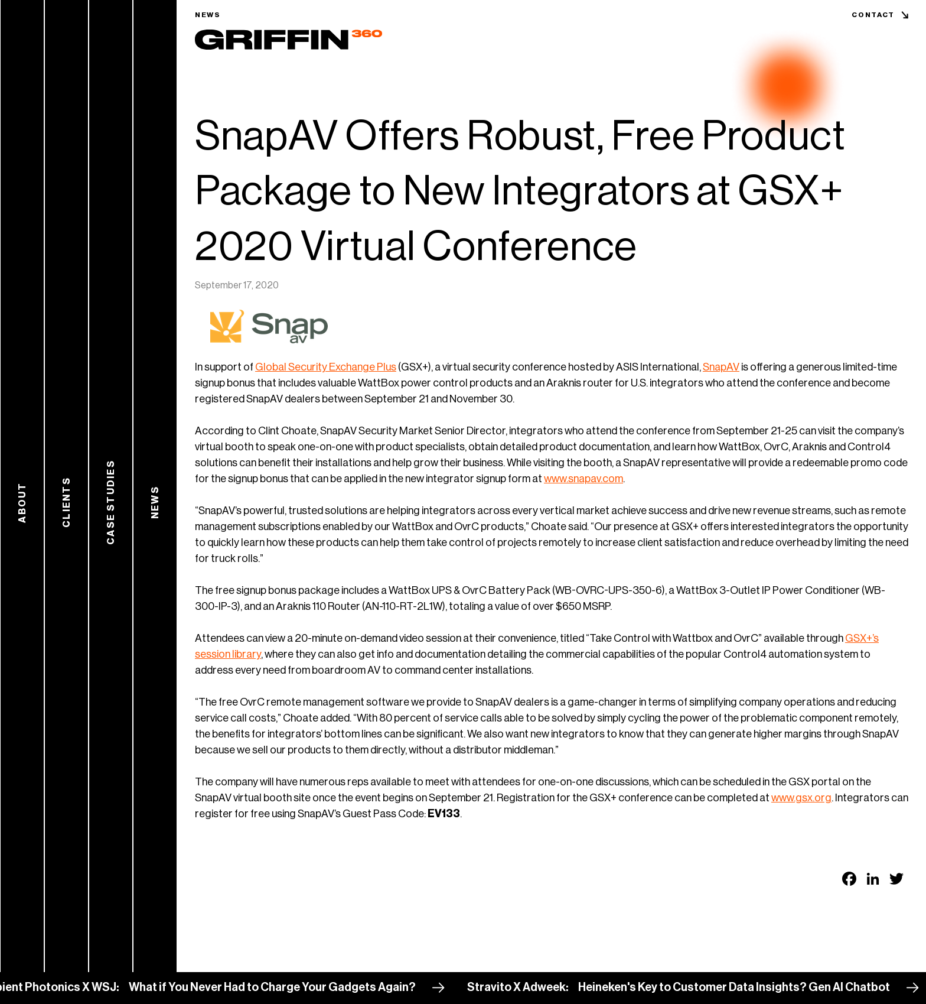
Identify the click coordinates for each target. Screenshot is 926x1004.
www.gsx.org (801, 797)
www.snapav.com (583, 478)
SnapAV (721, 367)
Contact (873, 14)
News (208, 14)
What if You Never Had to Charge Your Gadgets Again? (283, 987)
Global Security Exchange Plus (325, 367)
